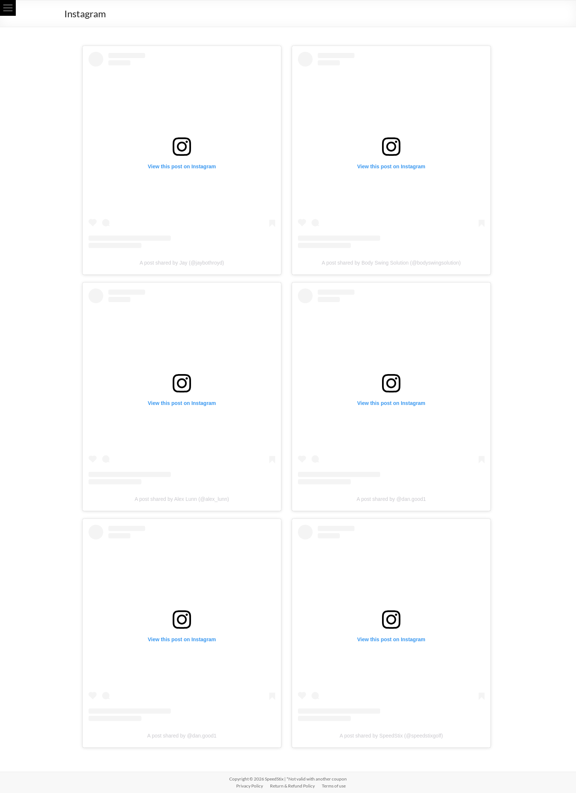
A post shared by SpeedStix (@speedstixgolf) (391, 736)
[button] (8, 8)
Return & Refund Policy (292, 786)
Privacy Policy (249, 786)
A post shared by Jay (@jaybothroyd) (182, 263)
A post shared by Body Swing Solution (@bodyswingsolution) (391, 263)
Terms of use (334, 786)
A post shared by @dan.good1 (391, 499)
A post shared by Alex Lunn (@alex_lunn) (181, 499)
